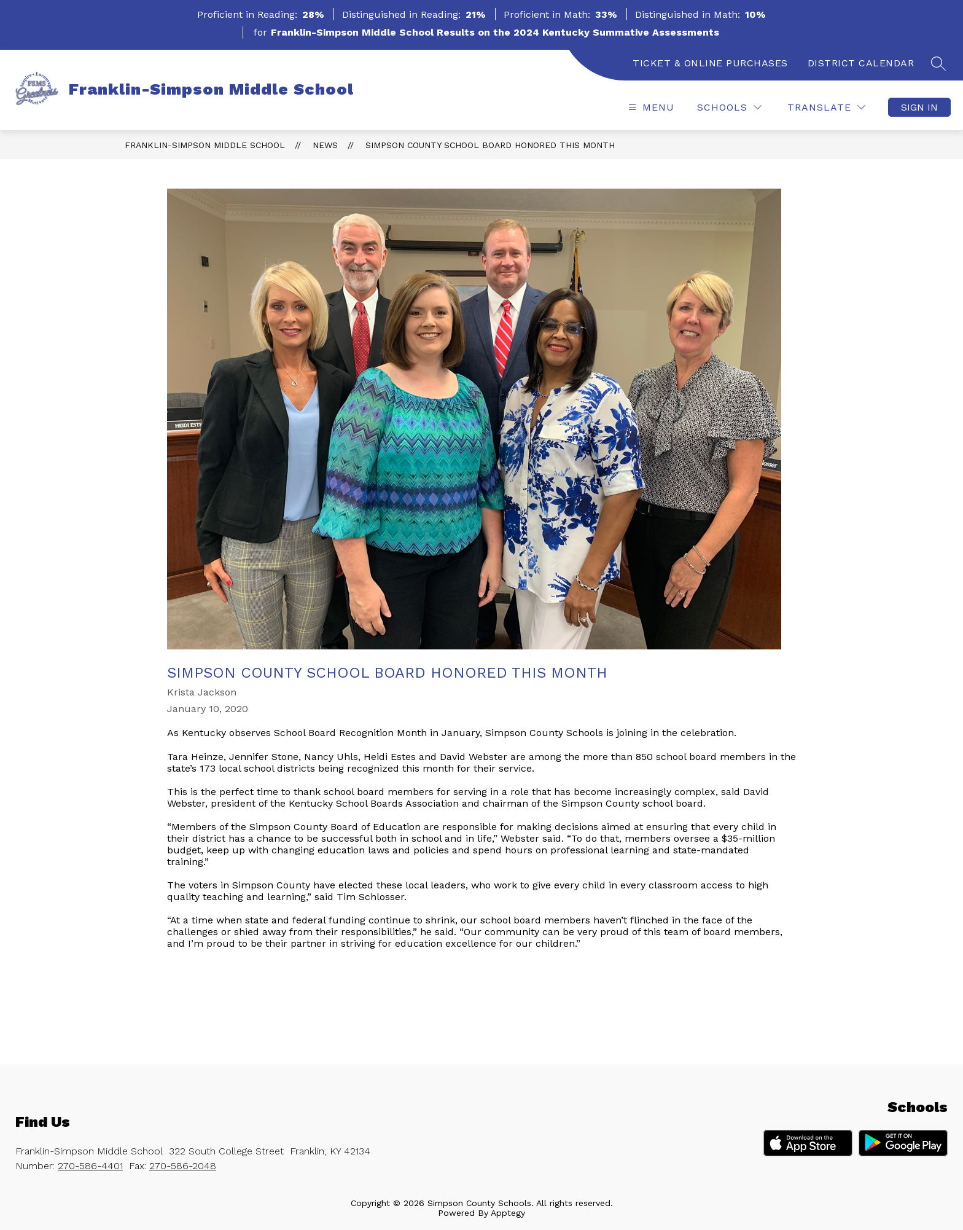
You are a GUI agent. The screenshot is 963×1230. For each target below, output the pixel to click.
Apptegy (508, 1213)
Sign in (919, 107)
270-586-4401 (90, 1166)
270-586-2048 (182, 1166)
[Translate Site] (826, 107)
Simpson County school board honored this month (490, 145)
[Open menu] (649, 107)
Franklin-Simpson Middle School (205, 145)
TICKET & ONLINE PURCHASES (710, 63)
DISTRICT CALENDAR (861, 63)
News (325, 145)
